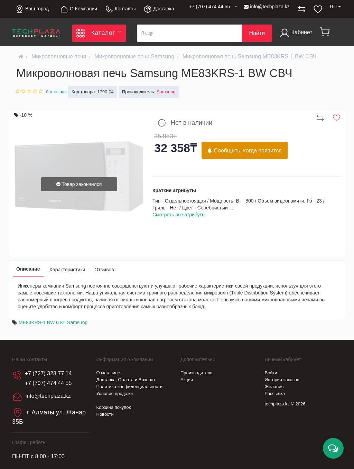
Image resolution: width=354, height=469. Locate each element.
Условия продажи (114, 393)
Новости (105, 414)
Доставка (158, 9)
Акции (186, 379)
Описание (28, 269)
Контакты (120, 9)
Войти (271, 372)
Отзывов (106, 269)
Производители (196, 372)
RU (335, 6)
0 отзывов (56, 91)
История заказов (282, 379)
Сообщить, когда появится (244, 150)
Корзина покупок (113, 407)
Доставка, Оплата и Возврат (126, 379)
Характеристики (67, 269)
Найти (257, 33)
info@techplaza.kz (267, 6)
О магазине (108, 372)
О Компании (78, 9)
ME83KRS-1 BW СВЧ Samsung (53, 322)
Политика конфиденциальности (129, 386)
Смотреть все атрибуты (178, 214)
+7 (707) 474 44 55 (48, 383)
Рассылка (275, 393)
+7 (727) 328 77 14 (48, 373)
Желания (274, 386)
